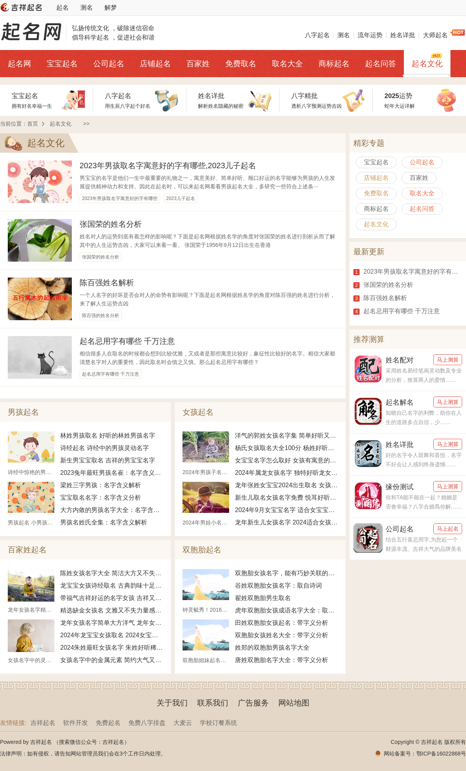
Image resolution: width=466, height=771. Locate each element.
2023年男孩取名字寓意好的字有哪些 (120, 198)
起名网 (19, 63)
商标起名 (334, 63)
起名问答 (380, 63)
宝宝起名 (62, 63)
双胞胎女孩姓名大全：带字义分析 (281, 635)
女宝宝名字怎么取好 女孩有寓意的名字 (286, 460)
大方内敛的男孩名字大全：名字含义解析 (111, 510)
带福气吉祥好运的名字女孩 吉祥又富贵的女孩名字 (111, 598)
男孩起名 (23, 412)
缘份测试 (400, 487)
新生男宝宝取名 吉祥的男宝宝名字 (107, 460)
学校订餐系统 (218, 722)
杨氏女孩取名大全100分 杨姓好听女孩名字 (286, 448)
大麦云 (182, 722)
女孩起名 (198, 412)
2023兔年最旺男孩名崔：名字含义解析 (111, 472)
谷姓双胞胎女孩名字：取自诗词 (278, 585)
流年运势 (370, 35)
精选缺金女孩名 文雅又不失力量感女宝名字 (111, 610)
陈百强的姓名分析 (100, 315)
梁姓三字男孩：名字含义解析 (100, 485)
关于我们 (172, 703)
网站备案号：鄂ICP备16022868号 (425, 753)
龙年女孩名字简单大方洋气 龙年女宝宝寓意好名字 (111, 622)
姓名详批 (402, 35)
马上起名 (448, 529)
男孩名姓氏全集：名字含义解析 (103, 522)
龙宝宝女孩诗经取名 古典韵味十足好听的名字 (111, 585)
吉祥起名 (42, 722)
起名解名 (400, 402)
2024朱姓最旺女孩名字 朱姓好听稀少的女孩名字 (111, 647)
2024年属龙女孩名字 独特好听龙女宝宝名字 (286, 472)
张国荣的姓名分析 (111, 224)
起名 (62, 7)
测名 (86, 7)
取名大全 (287, 63)
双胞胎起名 (202, 549)
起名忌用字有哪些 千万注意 (127, 341)
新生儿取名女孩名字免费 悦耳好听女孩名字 (286, 497)
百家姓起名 (27, 549)
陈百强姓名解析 (107, 282)
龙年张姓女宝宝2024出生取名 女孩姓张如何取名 (286, 485)
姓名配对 (400, 360)
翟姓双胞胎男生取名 (263, 598)
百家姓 (198, 63)
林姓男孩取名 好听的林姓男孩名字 (107, 435)
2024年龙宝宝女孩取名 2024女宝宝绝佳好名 (111, 635)
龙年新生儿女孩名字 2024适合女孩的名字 (286, 522)
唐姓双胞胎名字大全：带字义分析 (281, 660)
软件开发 (75, 722)
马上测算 (448, 360)
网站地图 (294, 703)
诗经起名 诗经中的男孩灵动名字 (104, 448)
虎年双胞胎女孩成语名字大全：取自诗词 (286, 610)
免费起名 (108, 722)
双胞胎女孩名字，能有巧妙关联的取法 (286, 573)
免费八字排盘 (146, 722)
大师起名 (435, 35)
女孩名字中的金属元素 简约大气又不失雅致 (111, 660)
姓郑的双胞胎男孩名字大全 (272, 647)
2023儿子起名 (180, 198)
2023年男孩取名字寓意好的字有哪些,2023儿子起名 (168, 165)
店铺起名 (155, 63)
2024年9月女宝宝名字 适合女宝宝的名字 (286, 510)
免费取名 (240, 63)
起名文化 (427, 63)
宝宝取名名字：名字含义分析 (100, 497)
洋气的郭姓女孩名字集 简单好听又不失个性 (286, 435)
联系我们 (212, 703)
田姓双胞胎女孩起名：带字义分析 (281, 622)
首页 (32, 124)
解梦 (110, 7)
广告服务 (253, 703)
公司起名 (108, 63)
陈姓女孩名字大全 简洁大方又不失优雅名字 (111, 573)
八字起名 (317, 35)
